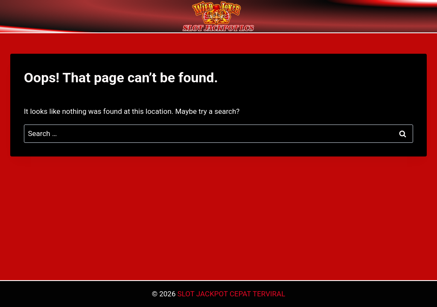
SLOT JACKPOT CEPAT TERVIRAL (232, 294)
